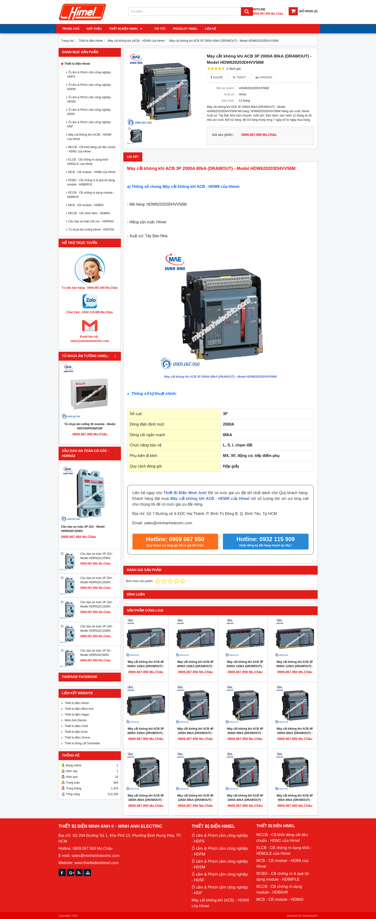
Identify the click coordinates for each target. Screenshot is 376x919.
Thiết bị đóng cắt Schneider (82, 743)
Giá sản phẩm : (223, 135)
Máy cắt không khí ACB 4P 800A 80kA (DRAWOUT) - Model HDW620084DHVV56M (294, 800)
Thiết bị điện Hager (77, 714)
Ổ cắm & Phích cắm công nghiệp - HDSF (89, 112)
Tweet (239, 77)
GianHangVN (310, 915)
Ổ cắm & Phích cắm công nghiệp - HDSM (89, 99)
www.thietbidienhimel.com (96, 863)
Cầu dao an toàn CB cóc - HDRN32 (91, 221)
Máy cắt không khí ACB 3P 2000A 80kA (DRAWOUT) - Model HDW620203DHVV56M (220, 376)
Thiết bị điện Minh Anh (79, 709)
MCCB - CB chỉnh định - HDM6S (89, 213)
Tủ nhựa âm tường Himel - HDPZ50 (91, 229)
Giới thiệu (94, 28)
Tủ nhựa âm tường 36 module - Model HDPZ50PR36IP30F (89, 426)
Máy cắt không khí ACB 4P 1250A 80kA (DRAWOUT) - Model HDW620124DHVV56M (195, 800)
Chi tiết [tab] (133, 157)
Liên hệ (205, 28)
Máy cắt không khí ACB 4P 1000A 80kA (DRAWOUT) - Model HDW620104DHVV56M (245, 800)
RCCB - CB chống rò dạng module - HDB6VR (90, 195)
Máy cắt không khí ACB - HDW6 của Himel (209, 499)
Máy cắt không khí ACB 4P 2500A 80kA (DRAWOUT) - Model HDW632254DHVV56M (245, 733)
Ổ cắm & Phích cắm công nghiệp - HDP (89, 124)
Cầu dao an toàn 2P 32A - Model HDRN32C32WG (83, 529)
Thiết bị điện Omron (77, 737)
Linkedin (264, 77)
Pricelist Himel (180, 28)
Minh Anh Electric (76, 720)
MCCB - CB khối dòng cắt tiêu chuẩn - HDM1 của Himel (91, 149)
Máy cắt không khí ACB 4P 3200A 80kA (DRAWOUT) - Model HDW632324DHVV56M (195, 733)
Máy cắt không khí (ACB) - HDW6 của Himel (89, 137)
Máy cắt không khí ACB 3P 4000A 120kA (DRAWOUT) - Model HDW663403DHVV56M (145, 733)
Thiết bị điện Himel (125, 28)
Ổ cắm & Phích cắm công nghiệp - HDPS (89, 74)
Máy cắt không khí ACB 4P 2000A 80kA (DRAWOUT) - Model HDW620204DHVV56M (294, 733)
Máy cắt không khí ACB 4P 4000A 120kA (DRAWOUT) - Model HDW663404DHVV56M (195, 666)
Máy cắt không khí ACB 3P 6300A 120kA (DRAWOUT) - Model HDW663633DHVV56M (245, 666)
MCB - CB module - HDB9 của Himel (91, 172)
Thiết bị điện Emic (76, 732)
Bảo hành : (229, 100)
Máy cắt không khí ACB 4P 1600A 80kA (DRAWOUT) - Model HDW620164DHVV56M (145, 800)
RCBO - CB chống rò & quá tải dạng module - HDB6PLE (91, 182)
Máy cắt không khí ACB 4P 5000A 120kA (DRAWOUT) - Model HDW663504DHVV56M (145, 666)
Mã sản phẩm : (226, 88)
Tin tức (155, 28)
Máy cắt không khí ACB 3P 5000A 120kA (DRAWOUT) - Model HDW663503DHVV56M (294, 666)
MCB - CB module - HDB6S (86, 205)
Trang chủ (70, 28)
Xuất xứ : (230, 94)
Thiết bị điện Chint (76, 726)
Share (217, 77)
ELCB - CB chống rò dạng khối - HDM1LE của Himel (88, 162)
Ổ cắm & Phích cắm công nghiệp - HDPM (89, 87)
